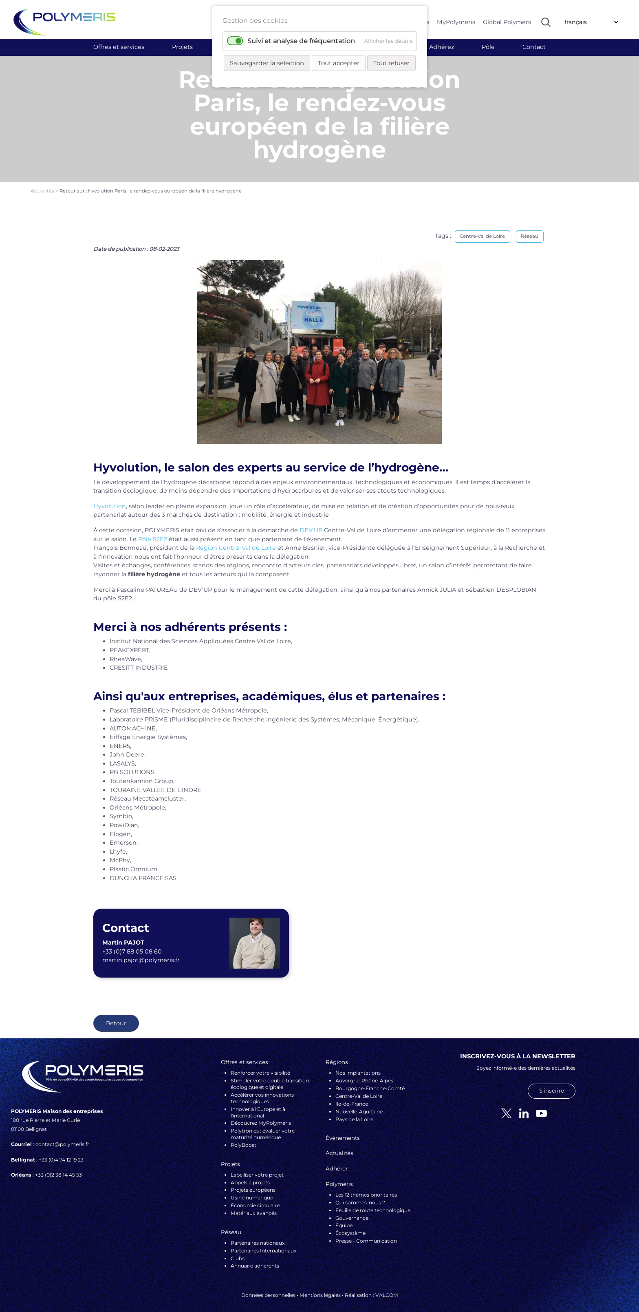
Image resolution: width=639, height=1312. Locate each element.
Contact (534, 47)
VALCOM (386, 1288)
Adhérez (441, 47)
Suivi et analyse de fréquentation (301, 41)
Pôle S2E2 (152, 531)
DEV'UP (311, 523)
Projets (182, 47)
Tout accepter (338, 63)
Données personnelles (268, 1288)
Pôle (488, 47)
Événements (343, 1130)
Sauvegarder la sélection (267, 63)
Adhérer (337, 1161)
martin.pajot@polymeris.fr (141, 952)
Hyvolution (109, 498)
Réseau (529, 229)
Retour (116, 1016)
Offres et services (118, 47)
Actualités (43, 183)
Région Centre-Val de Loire (236, 540)
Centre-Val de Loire (482, 229)
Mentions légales (320, 1288)
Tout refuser (391, 63)
